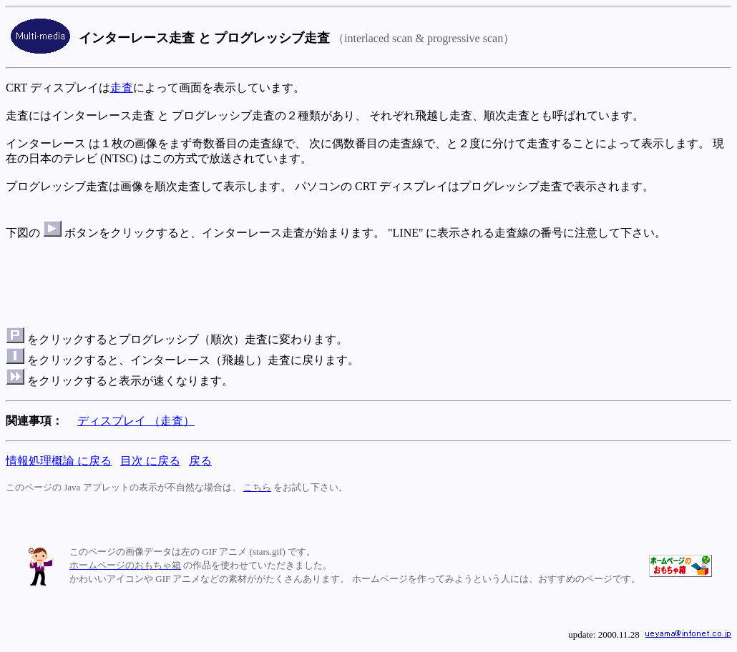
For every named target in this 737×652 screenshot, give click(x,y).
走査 (121, 88)
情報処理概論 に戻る (59, 461)
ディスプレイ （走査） (136, 421)
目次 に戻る (150, 461)
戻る (200, 461)
